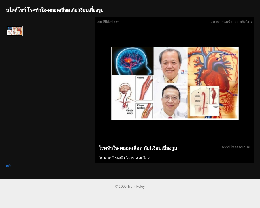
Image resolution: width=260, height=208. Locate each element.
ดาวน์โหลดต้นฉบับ (236, 147)
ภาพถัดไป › (243, 22)
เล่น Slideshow (108, 22)
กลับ (9, 166)
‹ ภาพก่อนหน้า (221, 22)
